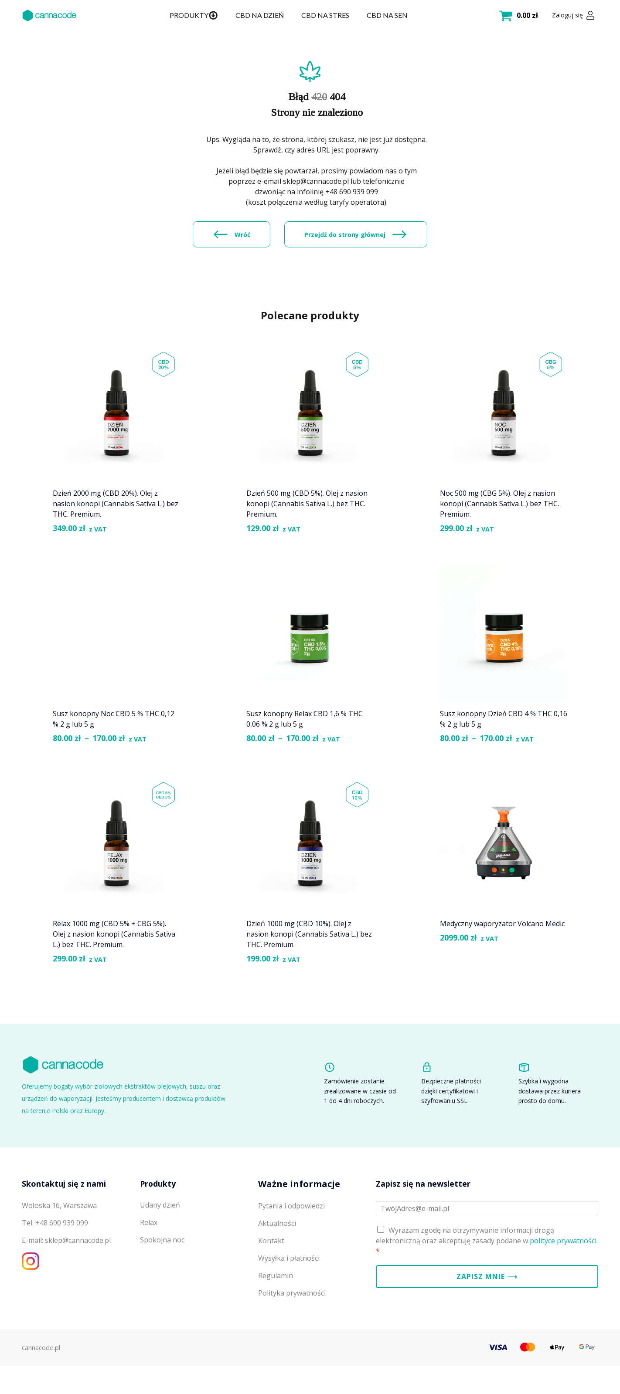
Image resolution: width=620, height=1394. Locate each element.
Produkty (193, 15)
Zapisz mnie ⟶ (487, 1310)
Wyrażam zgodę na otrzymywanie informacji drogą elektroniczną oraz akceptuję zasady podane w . (487, 1274)
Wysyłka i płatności (289, 1292)
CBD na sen (387, 15)
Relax (148, 1257)
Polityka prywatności (292, 1327)
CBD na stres (325, 15)
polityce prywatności (563, 1274)
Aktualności (277, 1257)
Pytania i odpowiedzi (291, 1240)
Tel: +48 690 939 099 (55, 1257)
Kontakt (271, 1274)
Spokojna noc (162, 1274)
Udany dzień (160, 1239)
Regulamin (275, 1309)
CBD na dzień (259, 15)
